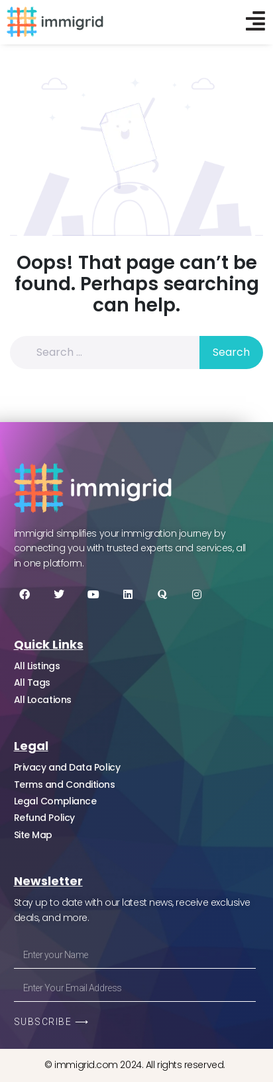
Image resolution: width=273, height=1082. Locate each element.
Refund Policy (44, 817)
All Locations (43, 699)
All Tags (32, 682)
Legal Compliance (55, 801)
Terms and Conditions (64, 784)
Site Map (33, 834)
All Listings (37, 666)
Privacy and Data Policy (67, 767)
